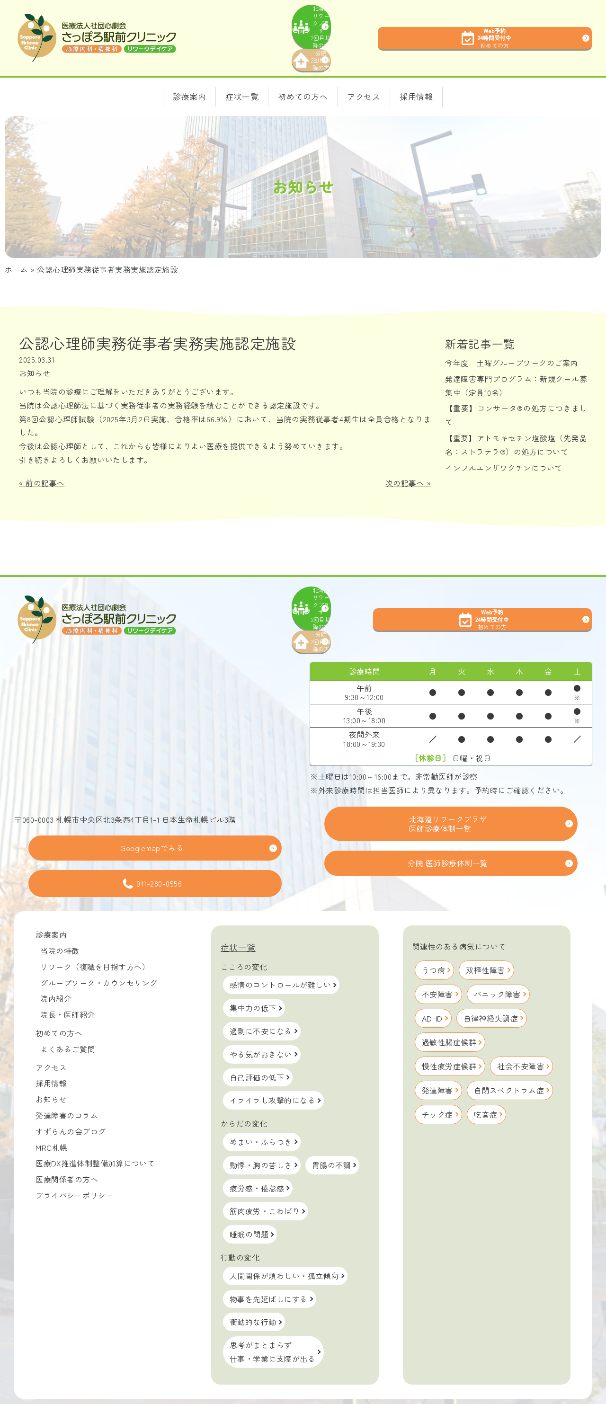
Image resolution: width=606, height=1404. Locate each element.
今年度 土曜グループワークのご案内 (515, 348)
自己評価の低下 (257, 1048)
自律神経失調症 (490, 989)
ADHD (432, 989)
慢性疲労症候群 (449, 1037)
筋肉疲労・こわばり (265, 1182)
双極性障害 (485, 941)
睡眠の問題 (249, 1205)
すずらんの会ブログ (71, 1102)
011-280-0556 (152, 855)
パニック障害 (497, 965)
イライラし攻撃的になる (273, 1071)
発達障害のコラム (67, 1087)
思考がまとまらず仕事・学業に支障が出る (273, 1323)
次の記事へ (405, 468)
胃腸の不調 (331, 1136)
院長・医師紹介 (67, 986)
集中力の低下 (253, 979)
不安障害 (437, 965)
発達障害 (437, 1061)
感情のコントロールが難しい (280, 956)
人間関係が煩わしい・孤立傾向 (284, 1247)
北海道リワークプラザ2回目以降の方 (353, 18)
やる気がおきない (261, 1025)
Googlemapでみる (152, 819)
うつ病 (434, 941)
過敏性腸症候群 (449, 1013)
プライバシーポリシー (75, 1167)
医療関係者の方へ (67, 1150)
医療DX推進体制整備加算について (95, 1134)
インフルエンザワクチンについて (503, 453)
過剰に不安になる (261, 1002)
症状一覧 (238, 919)
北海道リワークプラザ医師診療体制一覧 (448, 795)
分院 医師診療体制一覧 (448, 834)
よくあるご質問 (67, 1020)
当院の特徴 (60, 922)
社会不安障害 (520, 1037)
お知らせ (34, 358)
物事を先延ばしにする (269, 1270)
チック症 (437, 1085)
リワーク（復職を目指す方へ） (95, 937)
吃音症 (486, 1085)
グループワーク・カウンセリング (99, 954)
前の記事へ (45, 468)
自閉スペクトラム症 (509, 1061)
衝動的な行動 (253, 1293)
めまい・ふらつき (261, 1113)
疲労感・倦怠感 (257, 1159)
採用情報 (51, 1054)
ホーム (16, 255)
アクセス (51, 1038)
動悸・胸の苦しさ (261, 1136)
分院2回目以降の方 (353, 43)
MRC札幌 (52, 1118)
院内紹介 (55, 970)
